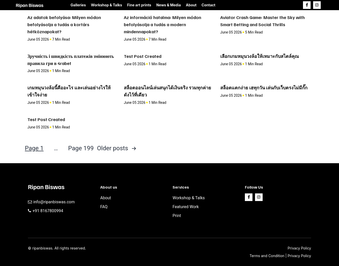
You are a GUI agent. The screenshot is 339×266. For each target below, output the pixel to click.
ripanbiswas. (43, 248)
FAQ (104, 206)
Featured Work (186, 206)
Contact (208, 5)
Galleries (78, 5)
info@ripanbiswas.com (54, 202)
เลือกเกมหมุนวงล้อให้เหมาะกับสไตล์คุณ (259, 56)
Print (177, 215)
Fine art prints (139, 5)
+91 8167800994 (47, 210)
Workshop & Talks (106, 5)
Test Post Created (142, 56)
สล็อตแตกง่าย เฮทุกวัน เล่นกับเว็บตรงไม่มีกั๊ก (264, 87)
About (191, 5)
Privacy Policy (299, 248)
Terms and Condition (267, 256)
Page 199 (81, 148)
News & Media (168, 5)
